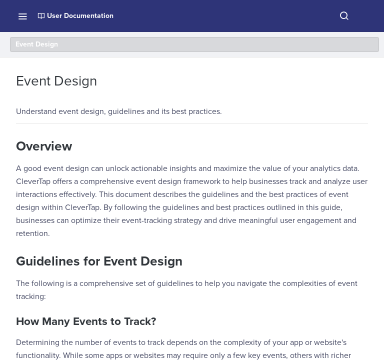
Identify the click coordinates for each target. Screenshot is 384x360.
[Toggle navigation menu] (22, 16)
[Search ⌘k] (344, 16)
